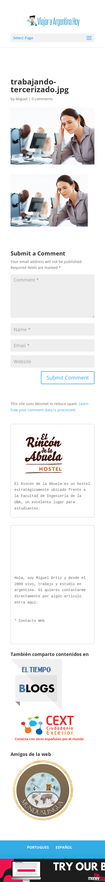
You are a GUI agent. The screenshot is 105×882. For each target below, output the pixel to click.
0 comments (42, 98)
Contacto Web (32, 619)
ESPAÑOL (64, 846)
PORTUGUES (38, 846)
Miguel (22, 98)
